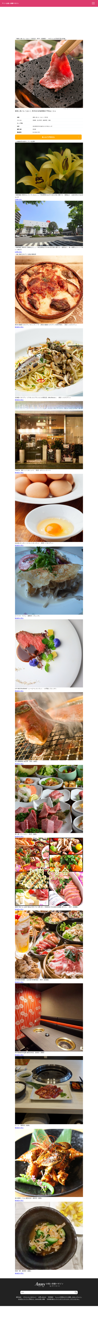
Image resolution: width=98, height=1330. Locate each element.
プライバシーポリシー (29, 1297)
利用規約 (50, 1297)
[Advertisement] (49, 21)
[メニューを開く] (92, 3)
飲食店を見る (19, 327)
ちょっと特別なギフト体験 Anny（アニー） (68, 1297)
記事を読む (18, 199)
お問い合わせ (42, 1297)
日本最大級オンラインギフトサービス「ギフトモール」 (63, 1299)
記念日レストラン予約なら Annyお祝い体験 (31, 1299)
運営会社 (18, 1297)
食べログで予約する (48, 137)
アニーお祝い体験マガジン (10, 3)
